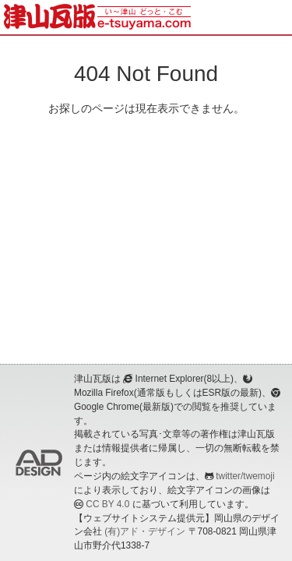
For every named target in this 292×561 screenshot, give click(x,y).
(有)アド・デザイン (144, 531)
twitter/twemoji (245, 476)
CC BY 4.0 (107, 504)
